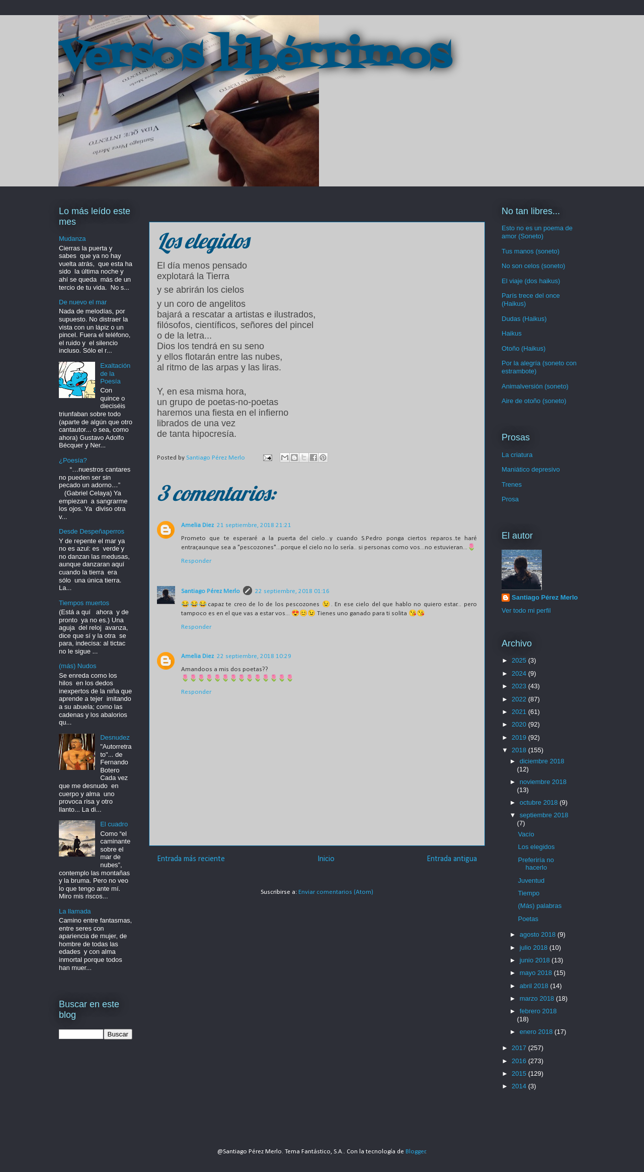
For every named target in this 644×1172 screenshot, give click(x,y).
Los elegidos (536, 847)
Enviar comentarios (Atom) (335, 892)
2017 (520, 1048)
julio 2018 (534, 947)
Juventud (531, 880)
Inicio (326, 859)
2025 (520, 660)
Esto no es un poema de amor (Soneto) (537, 232)
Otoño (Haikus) (523, 348)
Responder (196, 561)
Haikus (512, 333)
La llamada (75, 911)
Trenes (512, 484)
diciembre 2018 (542, 761)
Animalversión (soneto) (535, 386)
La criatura (517, 455)
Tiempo (528, 893)
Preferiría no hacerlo (536, 864)
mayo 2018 (537, 972)
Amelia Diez (197, 525)
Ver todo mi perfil (526, 610)
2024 (520, 673)
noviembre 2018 (543, 782)
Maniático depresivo (531, 469)
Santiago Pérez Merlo (210, 591)
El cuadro (114, 824)
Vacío (526, 834)
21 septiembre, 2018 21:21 (254, 525)
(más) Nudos (77, 666)
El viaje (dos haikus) (531, 281)
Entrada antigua (452, 859)
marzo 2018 (538, 998)
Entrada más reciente (191, 859)
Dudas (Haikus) (524, 318)
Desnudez (115, 737)
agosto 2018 (538, 934)
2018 (520, 750)
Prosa (510, 499)
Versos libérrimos (254, 57)
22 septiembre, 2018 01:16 (292, 591)
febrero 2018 (538, 1011)
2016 (520, 1061)
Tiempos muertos (84, 603)
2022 (520, 699)
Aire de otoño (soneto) (534, 401)
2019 (520, 737)
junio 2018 (536, 960)
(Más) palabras (539, 905)
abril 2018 (535, 986)
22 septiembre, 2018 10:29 (254, 656)
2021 (520, 711)
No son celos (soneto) (533, 266)
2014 (520, 1086)
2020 (520, 724)
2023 (520, 686)
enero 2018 (537, 1031)
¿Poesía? (73, 460)
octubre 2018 (540, 802)
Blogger (416, 1151)
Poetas (528, 919)
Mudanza (72, 238)
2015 (520, 1073)
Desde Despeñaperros (91, 531)
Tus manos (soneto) (530, 251)
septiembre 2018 (544, 815)
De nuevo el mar (83, 302)
